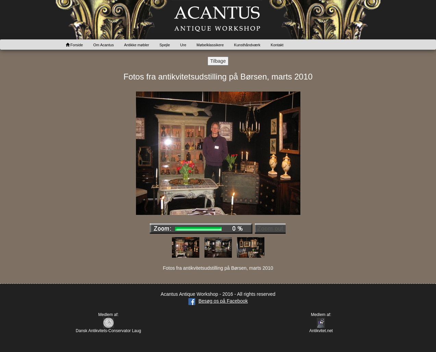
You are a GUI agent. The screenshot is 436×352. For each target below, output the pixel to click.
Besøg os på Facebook (218, 301)
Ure (183, 45)
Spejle (165, 45)
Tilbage (218, 61)
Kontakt (277, 45)
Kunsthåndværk (247, 45)
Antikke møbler (136, 45)
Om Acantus (103, 45)
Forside (74, 45)
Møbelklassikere (210, 45)
